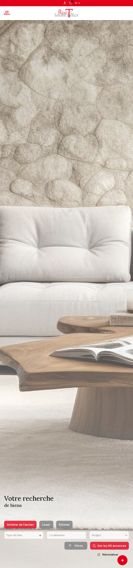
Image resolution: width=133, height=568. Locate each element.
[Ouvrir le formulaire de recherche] (75, 550)
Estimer (64, 529)
